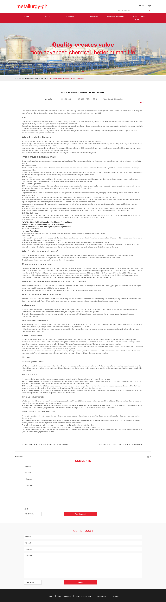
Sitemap (115, 596)
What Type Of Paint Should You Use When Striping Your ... (123, 444)
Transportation (102, 596)
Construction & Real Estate (138, 18)
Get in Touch (83, 530)
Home (26, 16)
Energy (49, 596)
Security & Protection (38, 78)
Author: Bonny (50, 99)
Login (149, 6)
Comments (83, 460)
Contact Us (70, 16)
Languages (93, 16)
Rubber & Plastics (64, 596)
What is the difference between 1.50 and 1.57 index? (65, 78)
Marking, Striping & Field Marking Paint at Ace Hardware (49, 444)
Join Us (141, 6)
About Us (48, 16)
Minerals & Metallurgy (115, 16)
